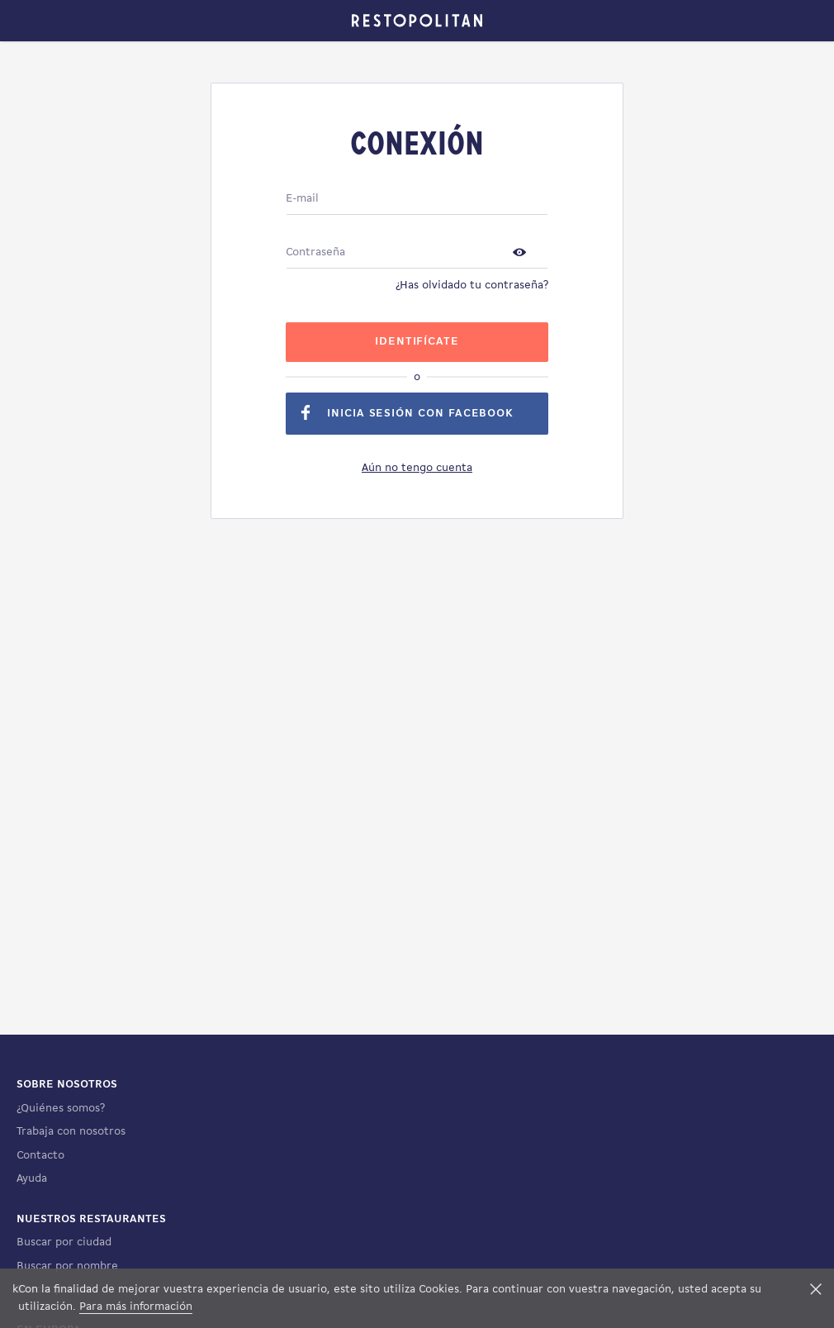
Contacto (40, 1156)
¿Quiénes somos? (61, 1108)
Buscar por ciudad (64, 1242)
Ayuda (32, 1179)
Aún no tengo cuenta (417, 468)
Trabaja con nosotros (71, 1132)
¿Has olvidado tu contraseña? (472, 285)
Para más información (135, 1307)
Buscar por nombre (67, 1266)
